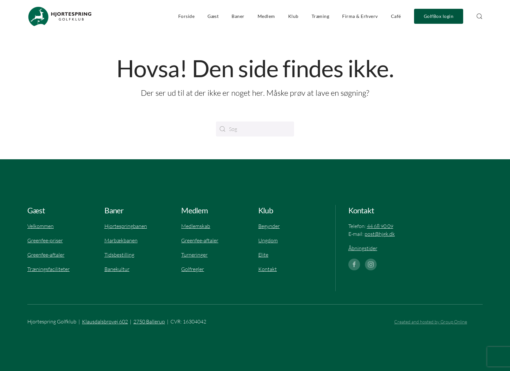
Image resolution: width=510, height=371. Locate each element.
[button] (479, 16)
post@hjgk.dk (380, 234)
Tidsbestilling (119, 254)
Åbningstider (362, 248)
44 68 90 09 (380, 226)
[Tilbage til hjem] (59, 16)
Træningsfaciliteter (48, 269)
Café (396, 16)
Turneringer (194, 254)
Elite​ (263, 254)
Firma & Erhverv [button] (360, 16)
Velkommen (40, 226)
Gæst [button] (213, 16)
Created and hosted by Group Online (430, 321)
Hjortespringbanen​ (125, 226)
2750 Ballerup (149, 321)
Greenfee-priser (45, 240)
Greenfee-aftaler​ (45, 254)
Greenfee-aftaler (199, 240)
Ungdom (268, 240)
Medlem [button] (266, 16)
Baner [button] (238, 16)
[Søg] (255, 128)
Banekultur (116, 269)
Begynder (269, 226)
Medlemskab (195, 226)
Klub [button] (293, 16)
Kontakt (267, 269)
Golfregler (192, 269)
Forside (186, 16)
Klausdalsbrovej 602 (105, 321)
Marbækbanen (121, 240)
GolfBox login (439, 16)
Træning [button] (320, 16)
